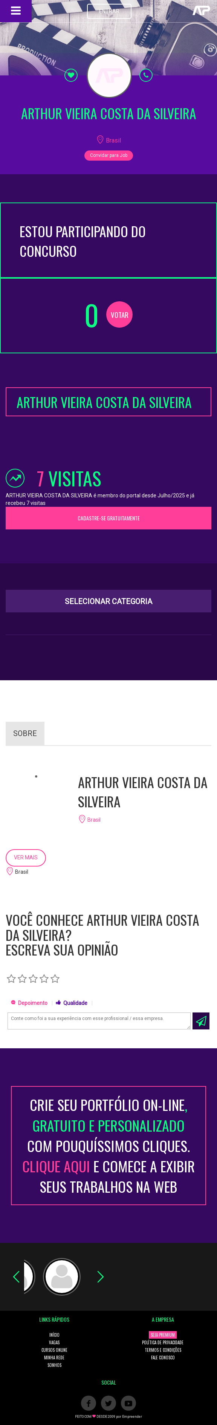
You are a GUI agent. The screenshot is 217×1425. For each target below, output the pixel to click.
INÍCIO (54, 1335)
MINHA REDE (54, 1357)
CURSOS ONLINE (54, 1350)
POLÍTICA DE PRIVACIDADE (162, 1342)
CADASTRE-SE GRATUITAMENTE (109, 518)
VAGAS (54, 1342)
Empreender (132, 1417)
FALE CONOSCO (163, 1357)
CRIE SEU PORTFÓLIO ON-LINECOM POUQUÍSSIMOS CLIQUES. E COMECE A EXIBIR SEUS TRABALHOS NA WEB (108, 1145)
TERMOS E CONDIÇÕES (163, 1350)
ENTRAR (109, 11)
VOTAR (119, 314)
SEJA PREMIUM (163, 1335)
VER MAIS (26, 857)
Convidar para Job (108, 155)
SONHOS (54, 1365)
